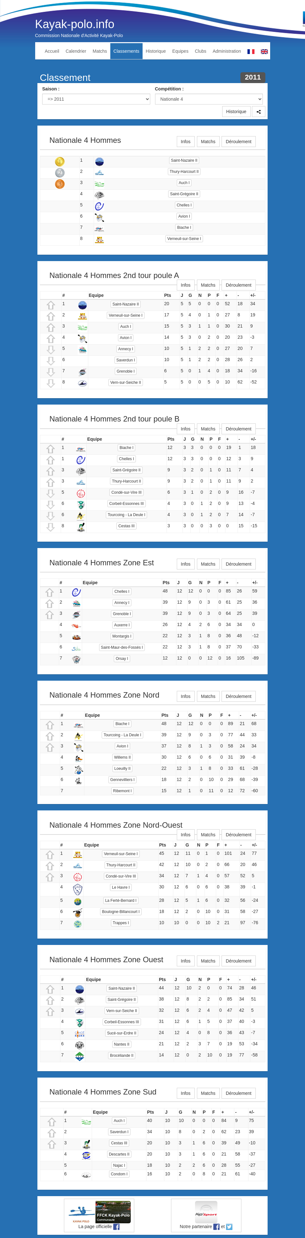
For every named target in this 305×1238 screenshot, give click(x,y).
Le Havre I (120, 887)
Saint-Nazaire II (184, 160)
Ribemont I (122, 791)
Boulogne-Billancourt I (120, 911)
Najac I (119, 1165)
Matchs (100, 51)
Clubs (200, 51)
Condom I (119, 1174)
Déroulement (238, 141)
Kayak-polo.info (74, 24)
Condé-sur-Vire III (126, 492)
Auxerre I (122, 625)
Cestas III (126, 526)
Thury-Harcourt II (184, 171)
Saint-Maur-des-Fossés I (122, 647)
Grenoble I (126, 371)
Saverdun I (125, 360)
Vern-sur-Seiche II (125, 382)
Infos (186, 141)
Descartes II (119, 1154)
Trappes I (121, 923)
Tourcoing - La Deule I (126, 515)
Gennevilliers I (122, 780)
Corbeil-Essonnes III (126, 503)
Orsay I (122, 658)
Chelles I (184, 205)
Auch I (184, 183)
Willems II (122, 757)
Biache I (184, 227)
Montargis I (122, 636)
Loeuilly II (122, 768)
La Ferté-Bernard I (121, 900)
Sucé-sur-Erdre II (121, 1033)
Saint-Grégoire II (184, 194)
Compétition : (169, 88)
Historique (156, 51)
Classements (126, 51)
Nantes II (121, 1044)
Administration (227, 51)
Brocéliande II (121, 1055)
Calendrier (76, 51)
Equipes (180, 51)
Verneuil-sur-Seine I (184, 238)
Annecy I (125, 349)
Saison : (50, 88)
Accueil (52, 51)
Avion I (184, 216)
